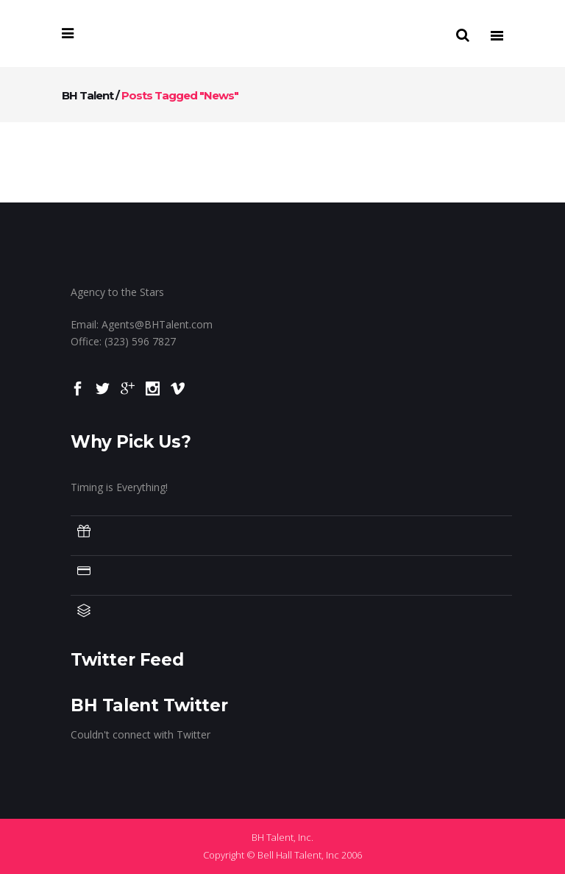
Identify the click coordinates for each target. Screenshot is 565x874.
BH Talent (87, 95)
